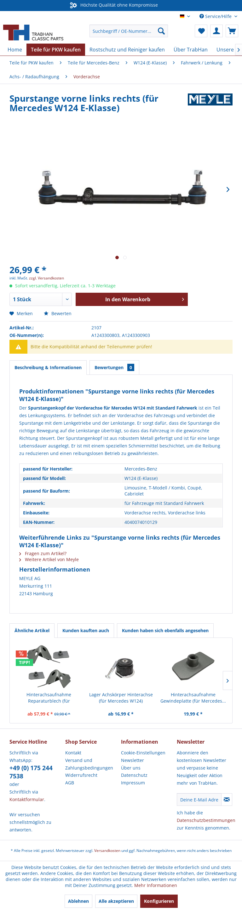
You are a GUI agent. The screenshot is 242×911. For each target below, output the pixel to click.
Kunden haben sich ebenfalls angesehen (165, 630)
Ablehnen (78, 901)
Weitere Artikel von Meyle (49, 559)
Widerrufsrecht (81, 775)
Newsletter (132, 760)
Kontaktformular (26, 799)
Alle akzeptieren (116, 901)
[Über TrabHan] (190, 50)
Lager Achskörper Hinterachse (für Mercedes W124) (121, 698)
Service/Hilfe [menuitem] (216, 16)
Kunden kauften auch (85, 630)
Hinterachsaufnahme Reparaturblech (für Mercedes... (48, 698)
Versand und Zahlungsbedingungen (89, 764)
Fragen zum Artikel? (42, 553)
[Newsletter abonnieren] (226, 799)
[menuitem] (128, 31)
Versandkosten (107, 850)
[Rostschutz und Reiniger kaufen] (127, 50)
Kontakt (73, 753)
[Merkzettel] (201, 31)
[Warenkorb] (232, 31)
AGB (69, 783)
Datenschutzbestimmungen (206, 820)
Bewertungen (114, 367)
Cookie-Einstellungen (143, 753)
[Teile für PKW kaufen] (55, 50)
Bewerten (58, 313)
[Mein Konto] (216, 31)
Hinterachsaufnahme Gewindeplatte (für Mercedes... (193, 698)
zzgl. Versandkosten (46, 278)
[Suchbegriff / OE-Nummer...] (128, 31)
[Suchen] (161, 31)
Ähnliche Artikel (31, 630)
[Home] (14, 50)
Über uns (131, 768)
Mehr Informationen (155, 885)
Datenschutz (134, 775)
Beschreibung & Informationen (48, 367)
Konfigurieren (159, 901)
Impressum (133, 783)
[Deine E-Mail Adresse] (199, 799)
